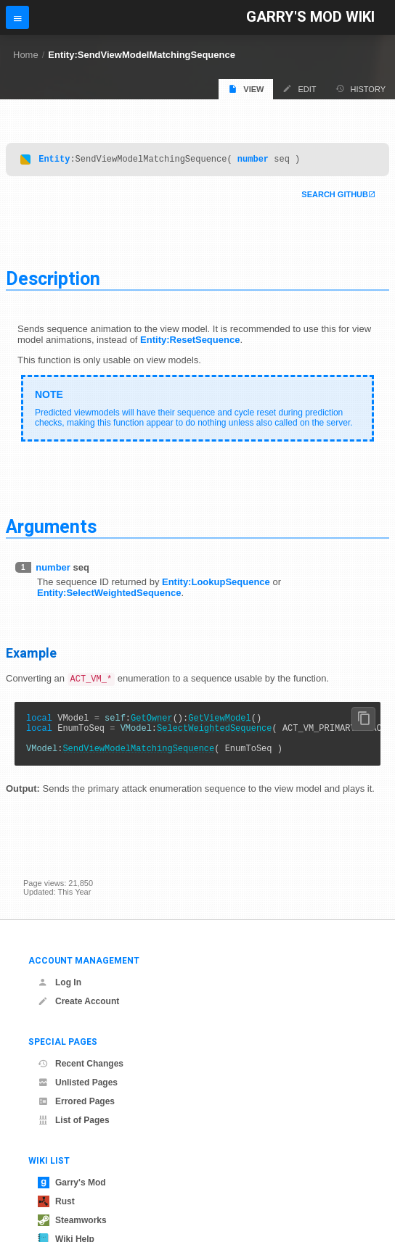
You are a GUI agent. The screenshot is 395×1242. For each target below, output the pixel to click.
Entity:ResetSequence (190, 341)
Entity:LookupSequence (216, 584)
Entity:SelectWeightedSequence (109, 594)
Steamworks (72, 1220)
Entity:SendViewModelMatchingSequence (141, 54)
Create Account (78, 1001)
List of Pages (74, 1120)
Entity (54, 160)
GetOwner (152, 722)
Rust (56, 1201)
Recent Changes (80, 1063)
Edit (299, 88)
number (253, 160)
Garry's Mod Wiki (310, 17)
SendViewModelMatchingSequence (138, 759)
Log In (59, 982)
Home (25, 54)
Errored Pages (76, 1101)
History (360, 88)
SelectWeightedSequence (214, 735)
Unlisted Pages (78, 1082)
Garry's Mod (72, 1182)
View (246, 88)
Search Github (334, 196)
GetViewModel (219, 722)
